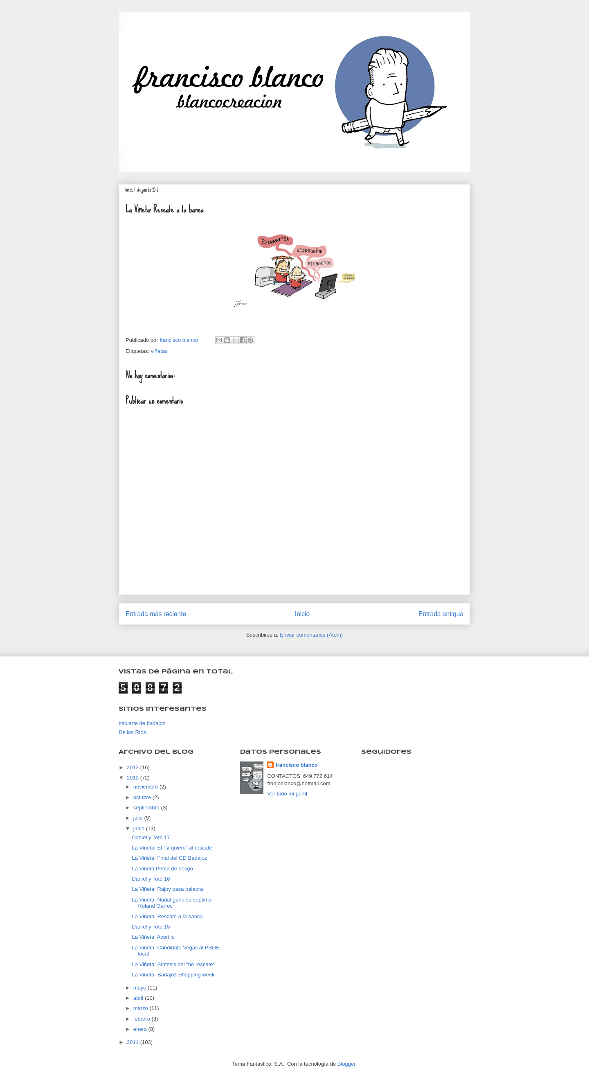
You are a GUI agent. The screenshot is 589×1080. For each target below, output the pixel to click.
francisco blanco (296, 765)
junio (139, 828)
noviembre (146, 787)
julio (138, 818)
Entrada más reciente (156, 613)
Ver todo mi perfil (287, 794)
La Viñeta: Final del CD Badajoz (169, 858)
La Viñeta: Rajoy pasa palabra (167, 889)
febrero (142, 1019)
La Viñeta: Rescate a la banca (167, 916)
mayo (140, 988)
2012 (133, 778)
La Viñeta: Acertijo (153, 937)
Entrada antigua (440, 613)
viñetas (159, 351)
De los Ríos (132, 732)
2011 (133, 1042)
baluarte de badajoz (142, 723)
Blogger (346, 1064)
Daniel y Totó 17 (151, 837)
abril (139, 998)
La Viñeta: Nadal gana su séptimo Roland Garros (171, 903)
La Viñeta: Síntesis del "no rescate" (173, 964)
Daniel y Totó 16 (151, 879)
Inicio (302, 613)
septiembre (147, 807)
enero (140, 1029)
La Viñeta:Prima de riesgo (162, 868)
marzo (141, 1008)
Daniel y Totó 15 (151, 927)
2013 (133, 767)
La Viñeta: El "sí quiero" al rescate (172, 848)
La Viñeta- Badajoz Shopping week (173, 975)
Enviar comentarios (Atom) (311, 635)
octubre (143, 797)
